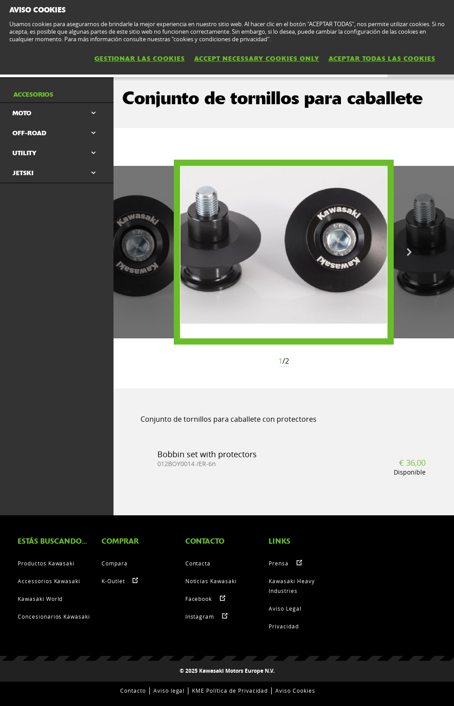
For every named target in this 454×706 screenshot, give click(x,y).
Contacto (133, 690)
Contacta (198, 563)
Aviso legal (169, 690)
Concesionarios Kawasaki (54, 616)
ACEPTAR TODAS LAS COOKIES (382, 59)
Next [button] (409, 252)
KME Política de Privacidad (230, 690)
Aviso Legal (285, 608)
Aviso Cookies (295, 690)
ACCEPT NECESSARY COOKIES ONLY (256, 59)
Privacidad (284, 626)
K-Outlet (113, 580)
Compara (115, 563)
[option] (283, 252)
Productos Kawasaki (46, 563)
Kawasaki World (40, 598)
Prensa (279, 563)
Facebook (198, 598)
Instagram (200, 616)
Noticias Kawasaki (211, 580)
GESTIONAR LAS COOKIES (139, 59)
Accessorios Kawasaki (49, 580)
